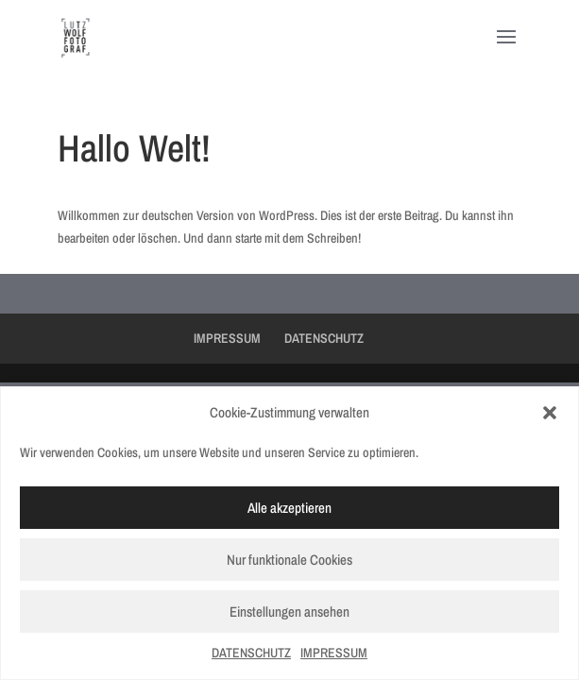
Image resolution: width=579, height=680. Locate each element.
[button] (549, 412)
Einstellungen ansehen (289, 611)
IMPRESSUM (333, 652)
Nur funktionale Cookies (289, 560)
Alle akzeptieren (289, 508)
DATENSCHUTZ (251, 652)
